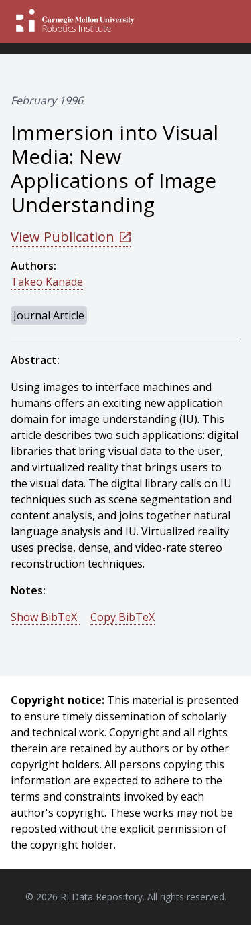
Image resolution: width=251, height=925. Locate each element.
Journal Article (48, 315)
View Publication (71, 237)
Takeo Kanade (47, 281)
